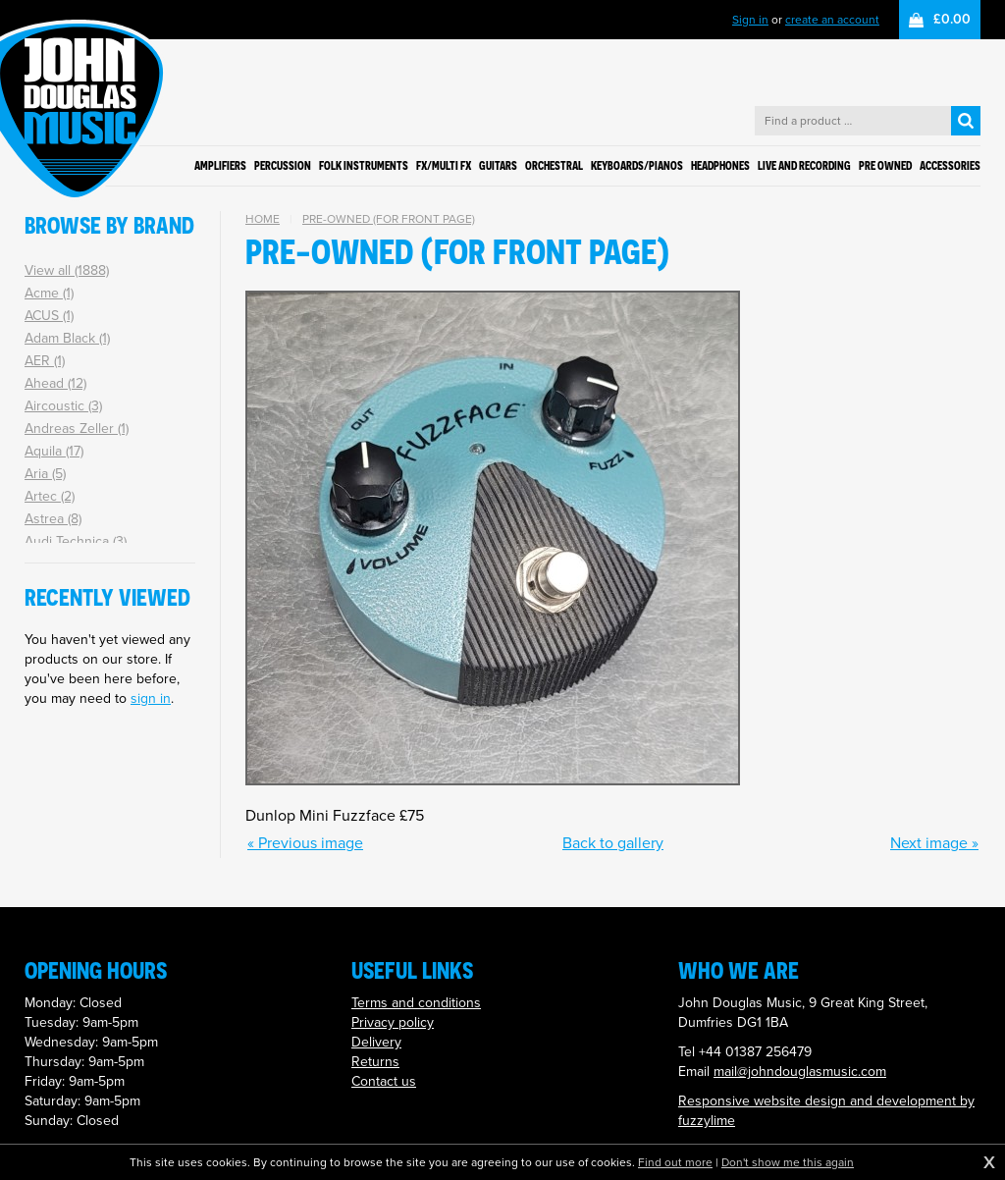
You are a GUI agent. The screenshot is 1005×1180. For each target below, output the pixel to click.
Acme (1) (49, 293)
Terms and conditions (416, 1002)
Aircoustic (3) (63, 406)
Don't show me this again (787, 1162)
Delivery (376, 1042)
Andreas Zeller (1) (77, 428)
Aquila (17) (54, 451)
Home (262, 219)
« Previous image (305, 842)
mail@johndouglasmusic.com (800, 1071)
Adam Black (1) (67, 338)
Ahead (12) (55, 383)
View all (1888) (67, 270)
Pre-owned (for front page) (388, 219)
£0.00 (952, 19)
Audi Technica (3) (76, 541)
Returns (375, 1061)
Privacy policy (392, 1022)
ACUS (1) (49, 315)
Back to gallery (612, 842)
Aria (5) (45, 473)
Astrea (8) (53, 519)
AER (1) (45, 360)
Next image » (934, 842)
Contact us (383, 1081)
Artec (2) (50, 496)
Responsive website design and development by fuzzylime (826, 1111)
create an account (832, 19)
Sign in (750, 19)
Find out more (675, 1162)
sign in (151, 698)
